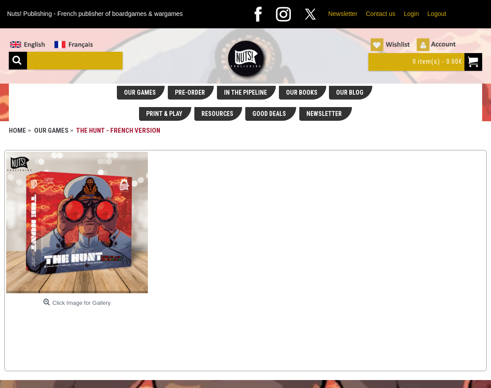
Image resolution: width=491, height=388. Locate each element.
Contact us (380, 13)
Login (411, 13)
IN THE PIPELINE (245, 92)
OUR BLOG (349, 92)
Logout (436, 13)
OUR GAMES (140, 92)
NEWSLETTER (324, 113)
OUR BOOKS (301, 92)
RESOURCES (217, 113)
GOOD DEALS (269, 113)
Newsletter (342, 13)
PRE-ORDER (190, 92)
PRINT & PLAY (164, 113)
